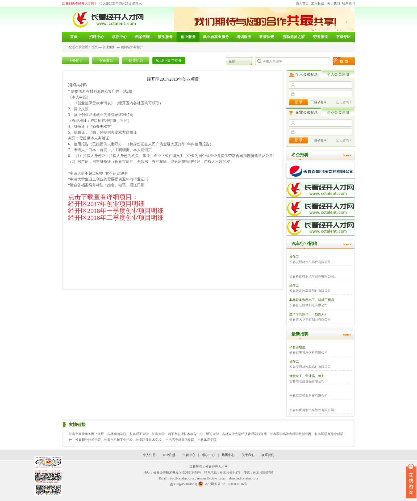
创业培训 (135, 61)
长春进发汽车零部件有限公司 (310, 291)
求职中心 (208, 455)
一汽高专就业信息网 (179, 440)
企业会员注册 (338, 112)
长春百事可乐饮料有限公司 (308, 352)
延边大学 (212, 434)
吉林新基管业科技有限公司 (308, 396)
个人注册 (149, 455)
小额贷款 (105, 61)
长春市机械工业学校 (118, 440)
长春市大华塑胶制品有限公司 (310, 319)
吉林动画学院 (116, 434)
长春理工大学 (139, 434)
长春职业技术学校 (149, 440)
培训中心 (228, 455)
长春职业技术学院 (88, 440)
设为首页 (302, 3)
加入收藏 (317, 3)
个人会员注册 (338, 74)
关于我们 (333, 3)
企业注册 (168, 455)
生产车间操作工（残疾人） (308, 314)
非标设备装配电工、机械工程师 (311, 300)
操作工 (294, 257)
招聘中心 (188, 455)
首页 (94, 47)
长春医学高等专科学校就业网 (290, 434)
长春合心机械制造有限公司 (308, 305)
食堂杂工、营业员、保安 (306, 376)
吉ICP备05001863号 (183, 484)
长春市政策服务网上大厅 (86, 434)
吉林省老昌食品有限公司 (306, 381)
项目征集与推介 (132, 47)
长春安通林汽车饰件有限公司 (310, 262)
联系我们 (348, 3)
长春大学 (158, 434)
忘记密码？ (344, 102)
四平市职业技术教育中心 (185, 434)
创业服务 (108, 47)
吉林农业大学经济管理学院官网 (244, 434)
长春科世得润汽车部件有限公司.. (312, 276)
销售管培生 (297, 347)
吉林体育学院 (206, 440)
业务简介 (75, 61)
